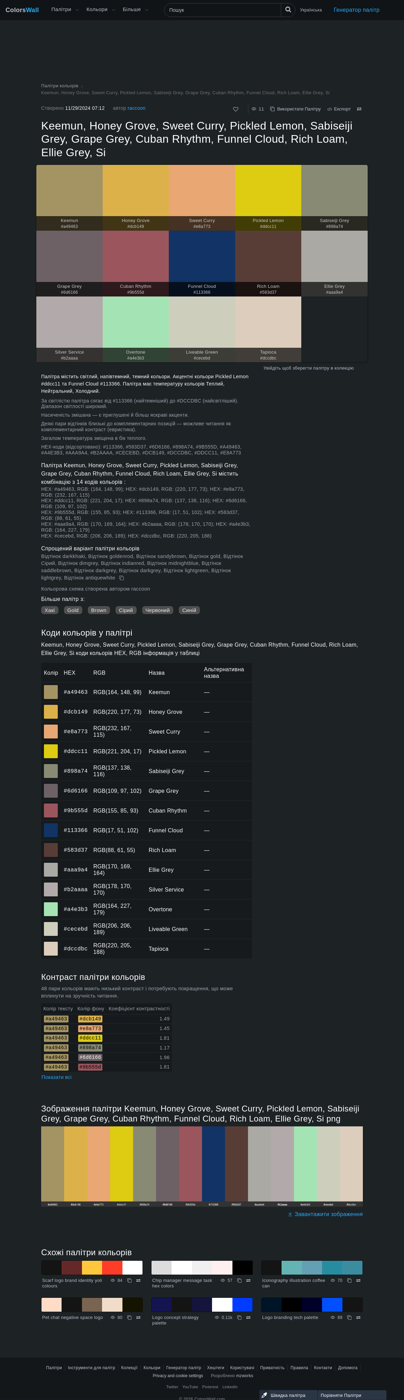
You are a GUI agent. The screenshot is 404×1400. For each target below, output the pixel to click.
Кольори (97, 9)
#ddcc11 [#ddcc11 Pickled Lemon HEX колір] (51, 746)
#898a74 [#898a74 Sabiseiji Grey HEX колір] (51, 766)
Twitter (172, 1387)
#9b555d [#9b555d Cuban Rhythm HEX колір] (51, 806)
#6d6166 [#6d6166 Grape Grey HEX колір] (51, 786)
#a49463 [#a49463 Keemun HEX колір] (51, 687)
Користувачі (242, 1367)
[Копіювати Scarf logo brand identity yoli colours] (129, 1280)
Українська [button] (311, 10)
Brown (99, 610)
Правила (299, 1367)
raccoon (137, 108)
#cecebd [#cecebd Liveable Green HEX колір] (51, 924)
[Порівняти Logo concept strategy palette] (248, 1317)
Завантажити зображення (325, 1214)
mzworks (245, 1375)
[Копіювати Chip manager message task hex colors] (239, 1280)
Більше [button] (132, 9)
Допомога (347, 1367)
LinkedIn (230, 1387)
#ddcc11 (76, 751)
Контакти (323, 1367)
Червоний (158, 610)
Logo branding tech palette (290, 1317)
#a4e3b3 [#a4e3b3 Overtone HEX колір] (51, 904)
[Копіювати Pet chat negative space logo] (129, 1317)
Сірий (126, 610)
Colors (22, 10)
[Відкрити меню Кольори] (113, 10)
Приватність (272, 1367)
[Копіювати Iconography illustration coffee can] (349, 1280)
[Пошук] (229, 10)
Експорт (339, 109)
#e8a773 (76, 731)
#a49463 (76, 692)
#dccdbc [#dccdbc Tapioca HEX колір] (51, 944)
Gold (73, 610)
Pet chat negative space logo (72, 1317)
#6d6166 (76, 791)
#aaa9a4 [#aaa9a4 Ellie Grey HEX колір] (51, 865)
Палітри (61, 9)
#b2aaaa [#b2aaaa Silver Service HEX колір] (51, 885)
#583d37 (76, 850)
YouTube (190, 1387)
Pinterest (210, 1387)
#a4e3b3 (76, 909)
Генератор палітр (357, 10)
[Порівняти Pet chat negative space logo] (138, 1317)
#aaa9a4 (76, 870)
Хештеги (215, 1367)
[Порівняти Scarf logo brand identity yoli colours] (138, 1280)
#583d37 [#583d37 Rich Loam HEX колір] (51, 845)
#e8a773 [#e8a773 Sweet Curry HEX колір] (51, 727)
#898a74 (76, 771)
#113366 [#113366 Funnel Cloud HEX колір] (51, 825)
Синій (189, 610)
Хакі (50, 610)
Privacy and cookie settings (178, 1375)
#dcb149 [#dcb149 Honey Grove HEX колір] (51, 707)
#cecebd (76, 929)
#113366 (76, 830)
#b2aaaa (76, 889)
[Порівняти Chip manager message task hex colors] (248, 1280)
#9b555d (76, 810)
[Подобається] (236, 109)
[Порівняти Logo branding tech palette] (358, 1317)
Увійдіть (272, 368)
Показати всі (57, 1077)
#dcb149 (76, 712)
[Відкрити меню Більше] (77, 10)
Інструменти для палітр (91, 1367)
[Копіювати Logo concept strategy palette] (239, 1317)
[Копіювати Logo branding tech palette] (349, 1317)
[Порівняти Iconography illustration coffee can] (358, 1280)
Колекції (129, 1367)
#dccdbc (76, 948)
